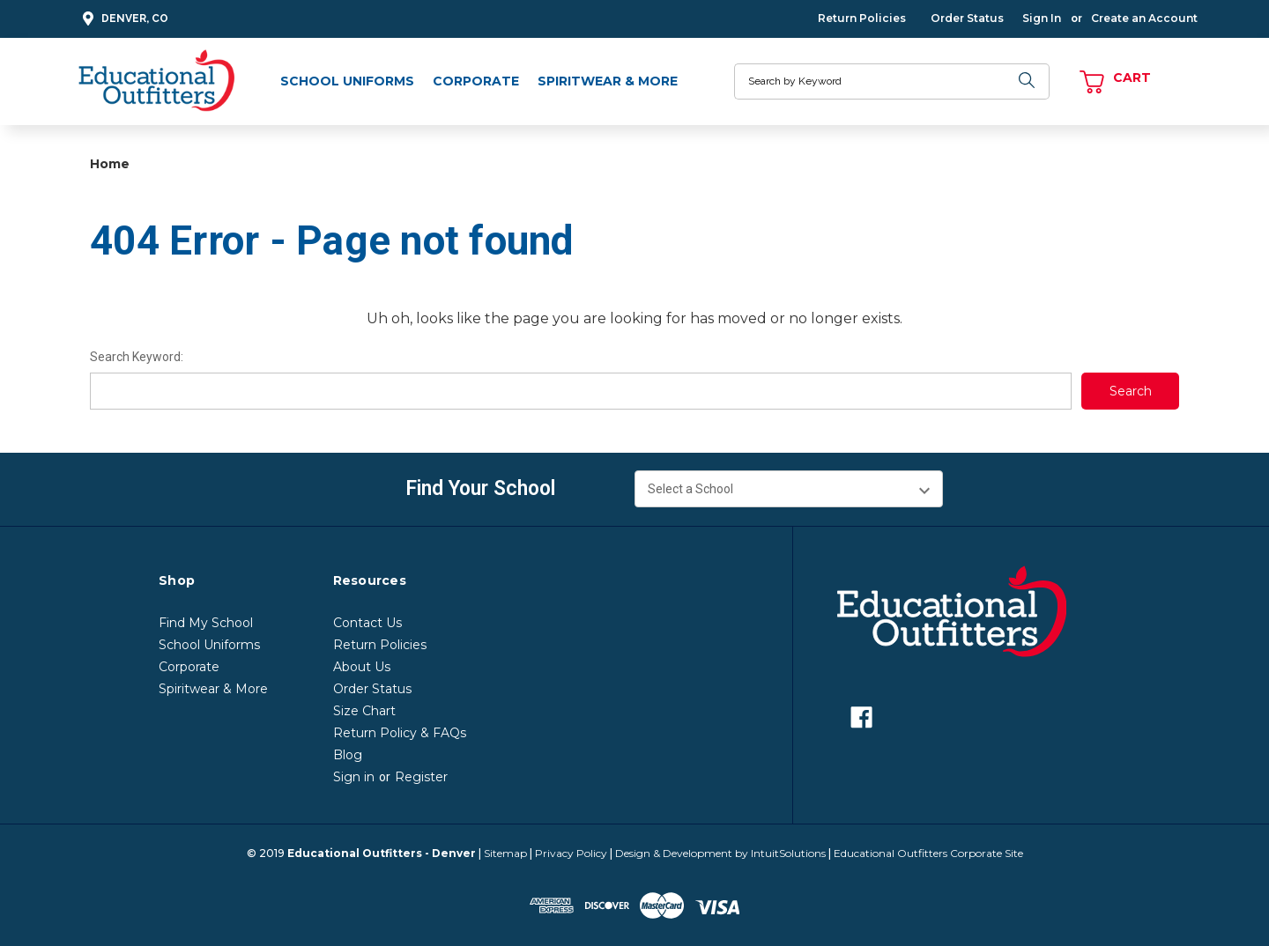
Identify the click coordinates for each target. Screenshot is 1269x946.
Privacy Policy (571, 853)
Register (421, 777)
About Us (361, 667)
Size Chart (364, 711)
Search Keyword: (136, 357)
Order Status (967, 18)
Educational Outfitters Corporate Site (928, 853)
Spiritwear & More (608, 81)
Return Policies (862, 18)
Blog (347, 755)
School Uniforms (347, 81)
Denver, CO (123, 19)
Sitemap (505, 853)
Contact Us (367, 623)
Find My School (206, 623)
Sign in (354, 777)
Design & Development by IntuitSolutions (720, 853)
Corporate (476, 81)
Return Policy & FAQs (399, 733)
